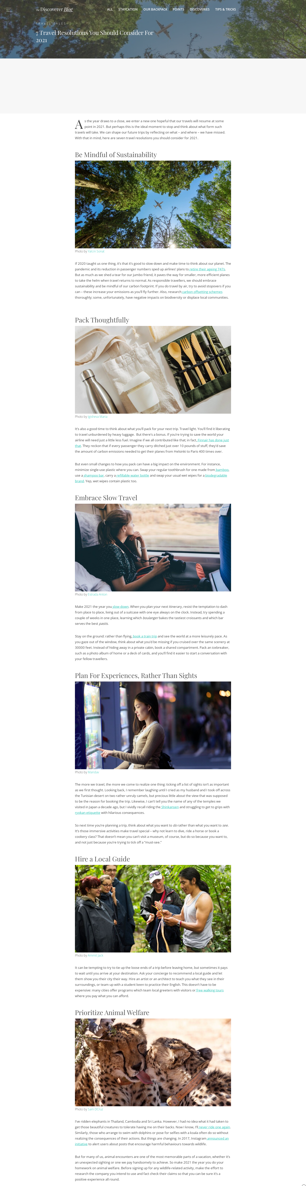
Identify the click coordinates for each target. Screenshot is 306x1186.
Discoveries (200, 9)
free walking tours (210, 990)
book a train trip (144, 636)
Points (178, 9)
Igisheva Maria (97, 416)
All (110, 9)
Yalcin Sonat (96, 251)
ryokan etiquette (87, 812)
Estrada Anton (97, 594)
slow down (120, 606)
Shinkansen (170, 807)
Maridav (93, 772)
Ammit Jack (95, 955)
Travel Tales (51, 23)
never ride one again (214, 1127)
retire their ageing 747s (207, 269)
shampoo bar (93, 475)
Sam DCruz (95, 1109)
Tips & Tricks (225, 9)
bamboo (222, 469)
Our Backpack (155, 9)
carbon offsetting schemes (201, 291)
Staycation (128, 9)
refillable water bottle (132, 475)
